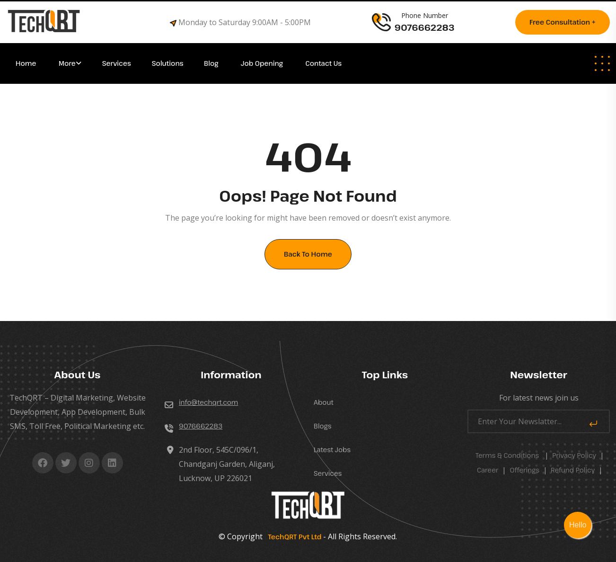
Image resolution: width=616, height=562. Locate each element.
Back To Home (308, 254)
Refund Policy (573, 469)
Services (116, 63)
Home (27, 63)
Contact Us (324, 63)
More (67, 63)
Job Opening (263, 63)
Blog (212, 63)
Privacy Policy (574, 455)
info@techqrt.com (208, 402)
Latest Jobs (332, 449)
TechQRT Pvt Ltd (292, 536)
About (324, 402)
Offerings (524, 469)
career (488, 469)
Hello (577, 525)
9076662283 (200, 425)
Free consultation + (562, 22)
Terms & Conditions (507, 455)
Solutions (168, 63)
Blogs (323, 425)
